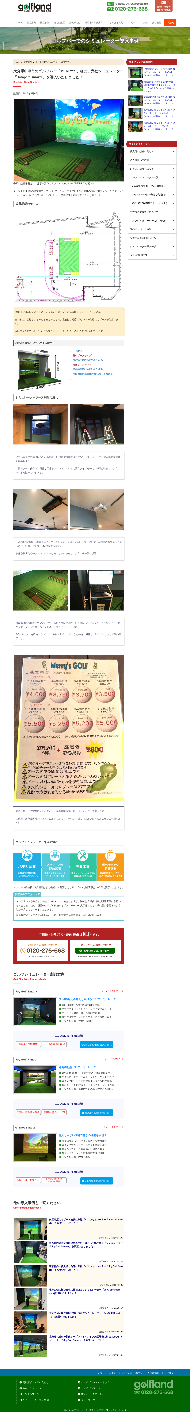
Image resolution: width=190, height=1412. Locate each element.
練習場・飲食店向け (95, 22)
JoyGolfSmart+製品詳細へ (98, 1045)
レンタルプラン (31, 1394)
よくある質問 (116, 22)
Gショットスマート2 (92, 1394)
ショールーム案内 (106, 1373)
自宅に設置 (59, 22)
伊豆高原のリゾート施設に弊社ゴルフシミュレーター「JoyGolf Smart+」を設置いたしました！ (159, 72)
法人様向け (74, 22)
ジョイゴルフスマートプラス (96, 1382)
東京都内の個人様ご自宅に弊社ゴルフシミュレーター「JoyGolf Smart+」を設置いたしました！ (159, 100)
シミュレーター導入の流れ (144, 246)
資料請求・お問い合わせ (36, 1382)
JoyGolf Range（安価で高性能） (149, 194)
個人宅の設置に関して (142, 151)
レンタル (131, 22)
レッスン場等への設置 (142, 169)
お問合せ (170, 22)
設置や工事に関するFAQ (143, 238)
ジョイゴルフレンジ (91, 1388)
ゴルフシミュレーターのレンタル (148, 220)
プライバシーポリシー (133, 1373)
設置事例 (44, 22)
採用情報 (154, 1373)
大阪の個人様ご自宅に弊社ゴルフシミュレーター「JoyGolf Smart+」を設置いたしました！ (159, 125)
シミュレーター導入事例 (36, 1400)
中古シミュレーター (33, 1388)
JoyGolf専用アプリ (140, 255)
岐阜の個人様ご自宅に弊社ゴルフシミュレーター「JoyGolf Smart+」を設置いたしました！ (159, 113)
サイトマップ (88, 1400)
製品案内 (31, 22)
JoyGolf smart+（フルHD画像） (149, 186)
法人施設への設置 (139, 160)
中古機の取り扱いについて (144, 212)
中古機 (144, 22)
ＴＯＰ (19, 22)
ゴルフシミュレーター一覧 (144, 177)
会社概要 (156, 22)
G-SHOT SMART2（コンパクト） (150, 203)
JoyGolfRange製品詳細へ (97, 1113)
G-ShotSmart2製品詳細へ (97, 1181)
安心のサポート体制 (140, 229)
